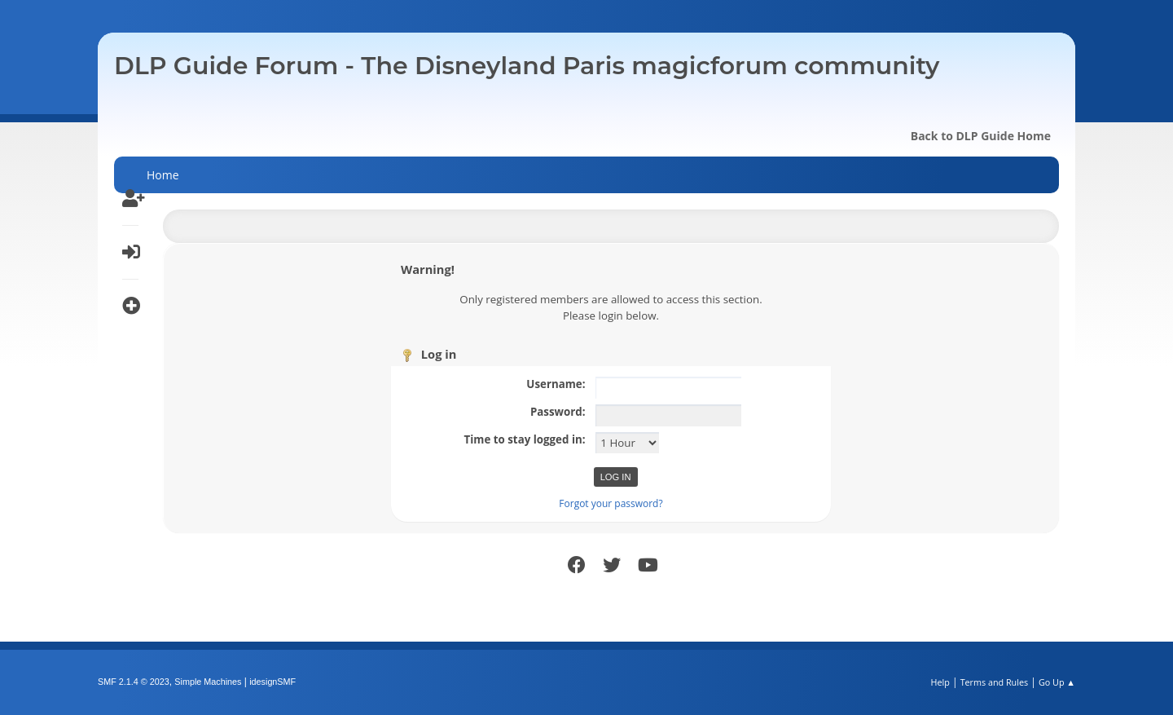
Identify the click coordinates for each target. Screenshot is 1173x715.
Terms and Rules (994, 682)
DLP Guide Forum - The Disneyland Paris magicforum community (526, 66)
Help (939, 682)
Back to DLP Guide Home (981, 135)
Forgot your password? (610, 503)
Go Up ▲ (1057, 682)
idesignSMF (272, 681)
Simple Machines (207, 681)
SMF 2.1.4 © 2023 (133, 681)
